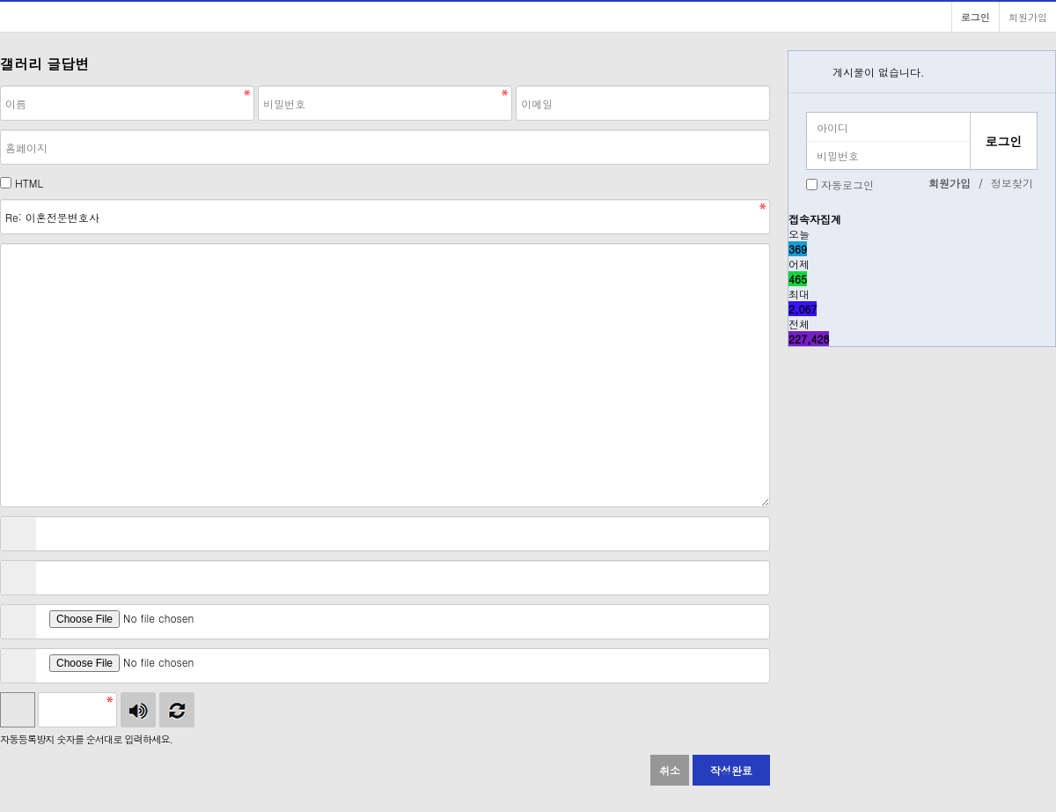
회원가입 (1027, 17)
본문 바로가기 (0, 0)
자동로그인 (847, 184)
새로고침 (176, 709)
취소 (669, 770)
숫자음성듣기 (138, 709)
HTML (29, 182)
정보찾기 (1012, 182)
